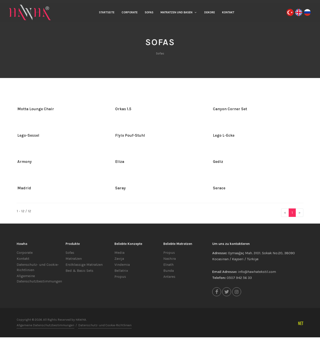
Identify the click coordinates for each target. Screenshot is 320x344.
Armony (24, 161)
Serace (219, 188)
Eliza (119, 161)
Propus (120, 276)
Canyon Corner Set (230, 109)
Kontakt (23, 258)
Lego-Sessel (28, 135)
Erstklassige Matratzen (84, 264)
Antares (169, 276)
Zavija (119, 258)
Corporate (25, 252)
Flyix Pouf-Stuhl (130, 135)
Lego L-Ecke (223, 135)
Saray (120, 188)
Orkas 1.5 (123, 109)
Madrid (24, 188)
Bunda (168, 270)
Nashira (169, 258)
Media (119, 252)
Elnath (168, 264)
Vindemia (122, 264)
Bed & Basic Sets (79, 270)
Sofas (70, 252)
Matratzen (74, 258)
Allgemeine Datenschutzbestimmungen (45, 325)
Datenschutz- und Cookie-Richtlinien (105, 325)
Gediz (218, 161)
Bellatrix (121, 270)
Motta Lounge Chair (35, 109)
